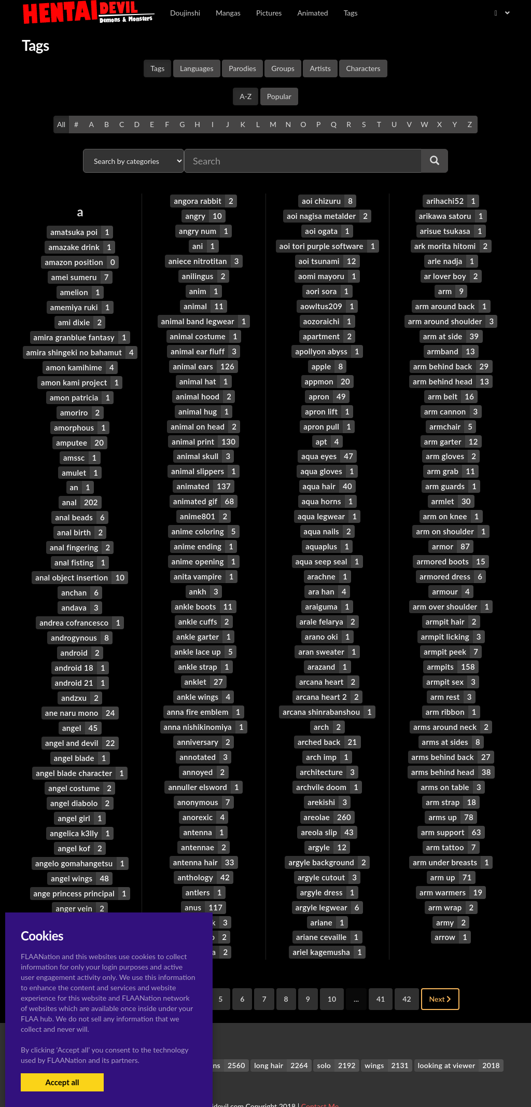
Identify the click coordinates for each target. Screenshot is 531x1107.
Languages (197, 68)
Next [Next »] (440, 973)
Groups (283, 68)
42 (406, 973)
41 (380, 973)
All (61, 124)
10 (332, 973)
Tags (157, 68)
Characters (363, 68)
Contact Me (320, 1080)
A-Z (245, 96)
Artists (320, 68)
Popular (279, 96)
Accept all (62, 1082)
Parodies (242, 68)
